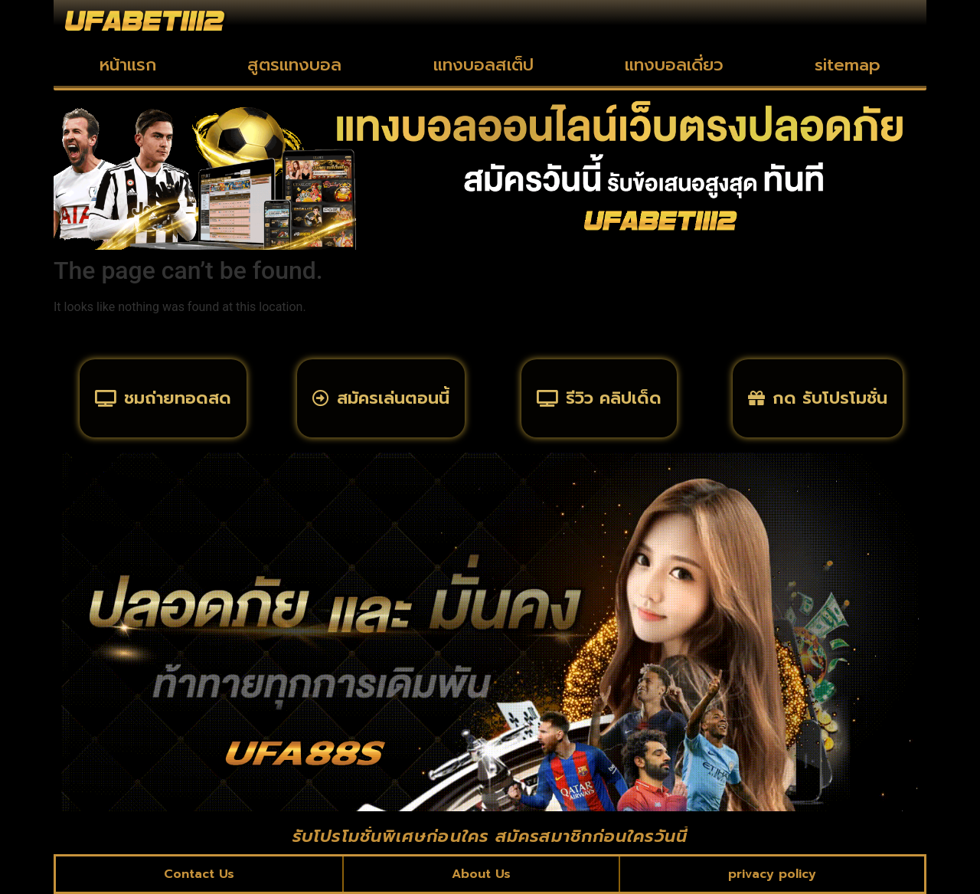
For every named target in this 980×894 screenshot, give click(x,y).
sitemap (847, 64)
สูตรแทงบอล (294, 64)
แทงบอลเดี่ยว (674, 64)
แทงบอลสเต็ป (483, 64)
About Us (481, 874)
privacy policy (772, 874)
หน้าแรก (128, 64)
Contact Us (199, 874)
